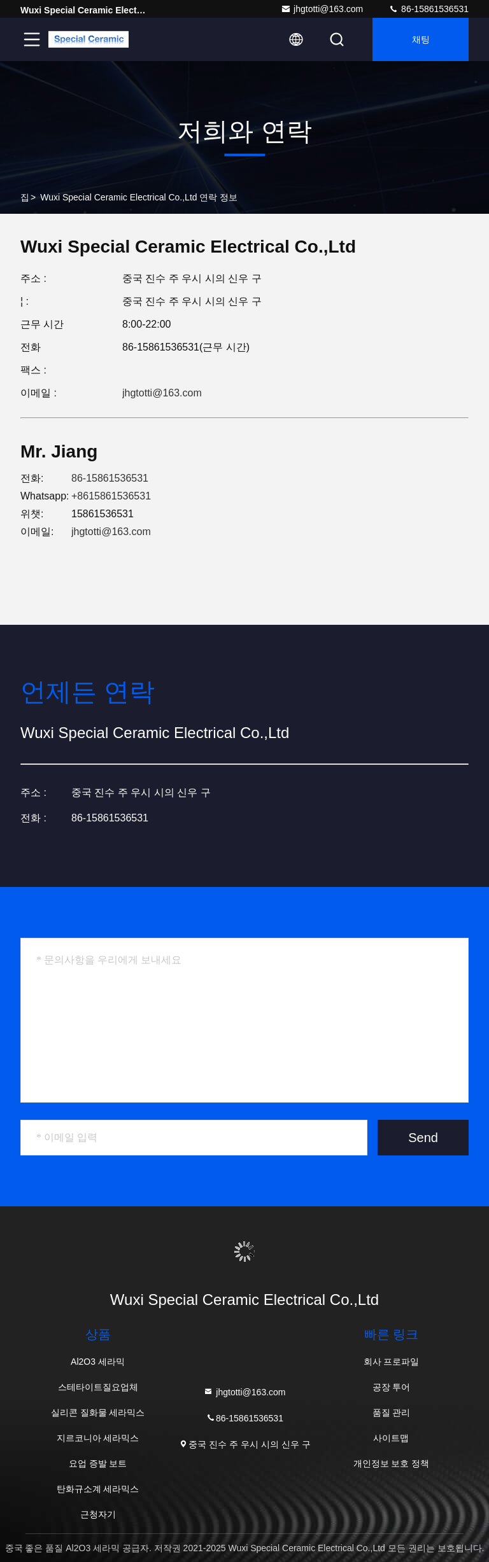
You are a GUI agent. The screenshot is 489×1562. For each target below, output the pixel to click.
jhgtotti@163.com (322, 9)
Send (423, 1138)
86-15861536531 (428, 9)
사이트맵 (391, 1438)
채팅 (421, 39)
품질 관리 (391, 1412)
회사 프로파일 (392, 1361)
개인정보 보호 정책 (391, 1463)
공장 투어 (391, 1387)
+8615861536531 (111, 496)
